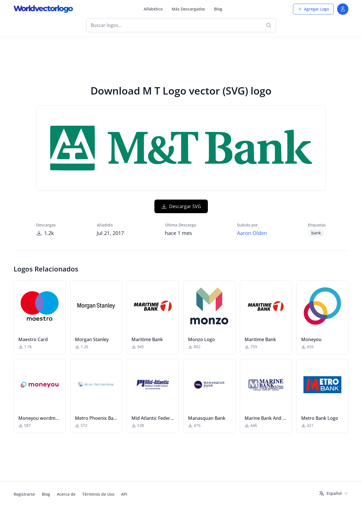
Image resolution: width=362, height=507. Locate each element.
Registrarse (24, 494)
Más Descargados (188, 9)
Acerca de (66, 494)
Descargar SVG (181, 206)
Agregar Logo (313, 9)
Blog (218, 9)
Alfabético (153, 9)
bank (316, 233)
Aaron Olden (252, 233)
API (124, 494)
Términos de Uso (98, 494)
